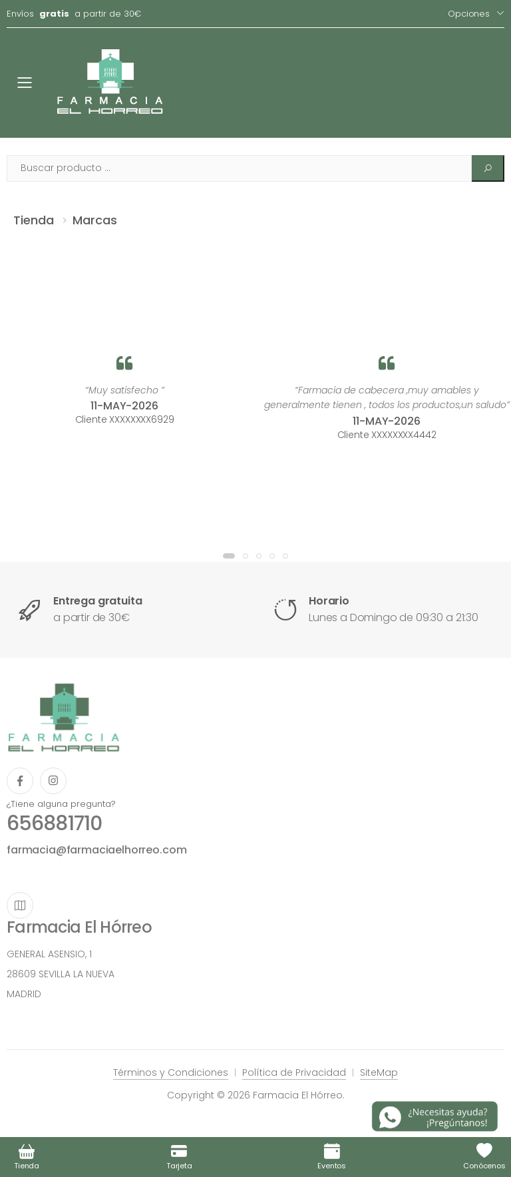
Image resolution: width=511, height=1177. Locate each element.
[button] (229, 556)
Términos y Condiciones (170, 1072)
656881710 (54, 823)
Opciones (469, 13)
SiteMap (379, 1072)
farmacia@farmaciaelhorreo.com (96, 849)
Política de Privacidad (294, 1072)
